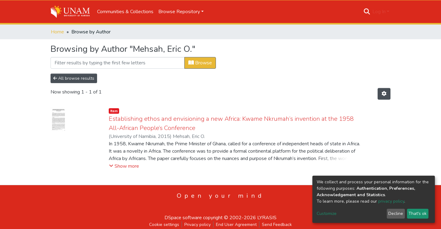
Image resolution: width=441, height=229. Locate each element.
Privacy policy (197, 224)
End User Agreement (236, 224)
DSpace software (183, 217)
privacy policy (391, 201)
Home (57, 32)
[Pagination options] (384, 94)
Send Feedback (277, 224)
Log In (379, 11)
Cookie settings (164, 224)
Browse (200, 62)
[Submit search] (367, 12)
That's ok (418, 213)
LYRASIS (267, 217)
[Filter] (118, 63)
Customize (327, 213)
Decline (395, 213)
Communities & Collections (125, 11)
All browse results (73, 78)
